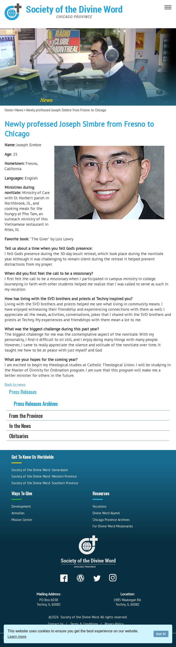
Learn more (17, 637)
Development (21, 506)
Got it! (161, 634)
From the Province (26, 415)
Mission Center (21, 520)
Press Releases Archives (36, 403)
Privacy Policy (114, 624)
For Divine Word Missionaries (113, 526)
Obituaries (18, 435)
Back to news (15, 384)
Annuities (18, 513)
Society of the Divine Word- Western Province (44, 476)
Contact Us (55, 624)
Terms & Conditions (84, 624)
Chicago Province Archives (111, 520)
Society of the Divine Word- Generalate (39, 470)
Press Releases (23, 391)
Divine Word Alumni (106, 513)
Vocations (99, 506)
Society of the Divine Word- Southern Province (44, 483)
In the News (20, 425)
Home (9, 110)
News (19, 110)
